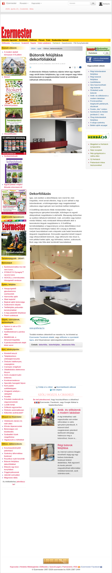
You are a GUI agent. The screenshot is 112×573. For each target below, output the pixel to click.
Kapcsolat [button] (36, 3)
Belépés (106, 4)
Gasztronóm (67, 43)
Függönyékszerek (11, 472)
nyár (39, 48)
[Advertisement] (56, 20)
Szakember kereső (60, 40)
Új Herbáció (95, 159)
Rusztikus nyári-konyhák (14, 459)
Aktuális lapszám (9, 40)
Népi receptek (96, 150)
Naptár (33, 43)
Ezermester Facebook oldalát (41, 337)
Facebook (16, 43)
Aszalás (7, 396)
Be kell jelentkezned (41, 399)
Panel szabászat (11, 315)
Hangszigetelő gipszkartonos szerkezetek (10, 291)
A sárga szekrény (97, 122)
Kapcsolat (14, 567)
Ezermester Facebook (91, 567)
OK (93, 3)
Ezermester (11, 3)
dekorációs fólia (68, 345)
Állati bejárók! (10, 299)
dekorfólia (43, 345)
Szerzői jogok (55, 567)
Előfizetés (6, 43)
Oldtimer (33, 40)
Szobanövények (11, 156)
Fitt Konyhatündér (81, 43)
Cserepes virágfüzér (12, 367)
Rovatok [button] (24, 3)
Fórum (42, 40)
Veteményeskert (11, 105)
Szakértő (25, 43)
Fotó (48, 40)
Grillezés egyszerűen (13, 407)
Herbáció (56, 43)
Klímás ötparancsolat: (13, 426)
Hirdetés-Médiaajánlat (29, 567)
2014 (33, 48)
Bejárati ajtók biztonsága (14, 302)
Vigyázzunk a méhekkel (14, 440)
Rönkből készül (10, 353)
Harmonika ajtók (11, 296)
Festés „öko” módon (98, 109)
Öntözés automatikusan (14, 410)
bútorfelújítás (54, 345)
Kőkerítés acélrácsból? (13, 413)
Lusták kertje (9, 405)
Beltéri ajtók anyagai (98, 125)
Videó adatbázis (44, 43)
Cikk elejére (56, 390)
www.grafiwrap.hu (36, 328)
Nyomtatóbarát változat (65, 387)
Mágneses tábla (10, 478)
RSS (77, 567)
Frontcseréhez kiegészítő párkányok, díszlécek (99, 104)
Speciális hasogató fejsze (15, 383)
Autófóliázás (95, 82)
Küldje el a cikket (44, 387)
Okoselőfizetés (10, 134)
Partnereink (67, 567)
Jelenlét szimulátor (12, 475)
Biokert (7, 77)
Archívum (23, 40)
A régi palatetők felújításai (15, 313)
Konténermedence (12, 380)
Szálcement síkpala (12, 305)
